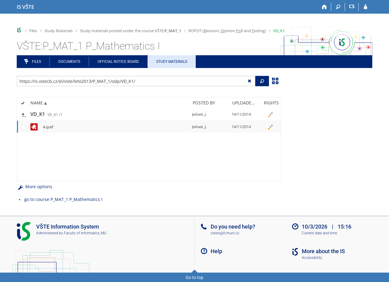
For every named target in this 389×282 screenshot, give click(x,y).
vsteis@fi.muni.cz (225, 233)
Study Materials (58, 30)
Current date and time (319, 233)
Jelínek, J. (199, 114)
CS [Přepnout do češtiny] (352, 6)
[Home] (324, 7)
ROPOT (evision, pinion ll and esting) (227, 30)
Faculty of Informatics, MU (85, 233)
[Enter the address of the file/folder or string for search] (136, 81)
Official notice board (118, 61)
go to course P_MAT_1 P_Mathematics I (63, 199)
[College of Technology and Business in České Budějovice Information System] (25, 7)
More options (34, 186)
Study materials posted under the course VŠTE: (130, 30)
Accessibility (312, 258)
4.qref (48, 127)
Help (216, 251)
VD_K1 (279, 30)
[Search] (338, 7)
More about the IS (323, 251)
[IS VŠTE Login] (365, 7)
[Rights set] (270, 114)
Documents (69, 61)
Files (33, 30)
